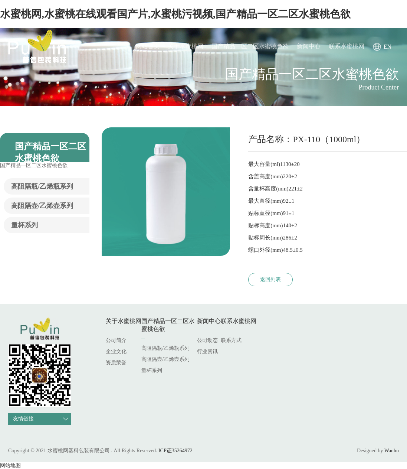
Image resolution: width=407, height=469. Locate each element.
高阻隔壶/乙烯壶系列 (42, 205)
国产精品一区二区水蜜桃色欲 (250, 46)
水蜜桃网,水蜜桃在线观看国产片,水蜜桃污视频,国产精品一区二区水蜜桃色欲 (175, 14)
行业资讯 (207, 351)
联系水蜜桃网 (346, 46)
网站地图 (10, 465)
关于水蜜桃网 (185, 46)
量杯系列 (24, 225)
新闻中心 (309, 46)
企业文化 (116, 351)
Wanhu (391, 450)
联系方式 (231, 340)
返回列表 (270, 279)
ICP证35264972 (175, 450)
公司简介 (116, 340)
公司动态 (207, 340)
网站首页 (148, 46)
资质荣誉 (116, 362)
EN (387, 46)
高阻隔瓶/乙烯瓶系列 (42, 186)
